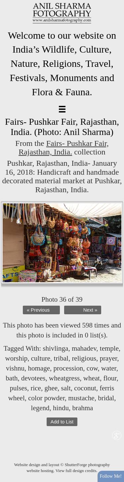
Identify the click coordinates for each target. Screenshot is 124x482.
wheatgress (64, 378)
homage (39, 368)
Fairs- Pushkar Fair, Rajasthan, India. (63, 147)
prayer (108, 358)
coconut (85, 388)
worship (16, 358)
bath (12, 378)
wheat (91, 378)
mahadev (84, 348)
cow (92, 368)
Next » (90, 310)
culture (40, 358)
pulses (18, 388)
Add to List (62, 421)
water (108, 368)
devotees (33, 378)
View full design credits (76, 470)
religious (84, 358)
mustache (81, 398)
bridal (106, 398)
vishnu (15, 368)
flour (109, 378)
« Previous (38, 310)
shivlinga (55, 348)
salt (66, 388)
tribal (61, 358)
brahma (82, 408)
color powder (46, 398)
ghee (51, 388)
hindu (61, 408)
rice (35, 388)
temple (109, 348)
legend (40, 408)
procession (68, 368)
